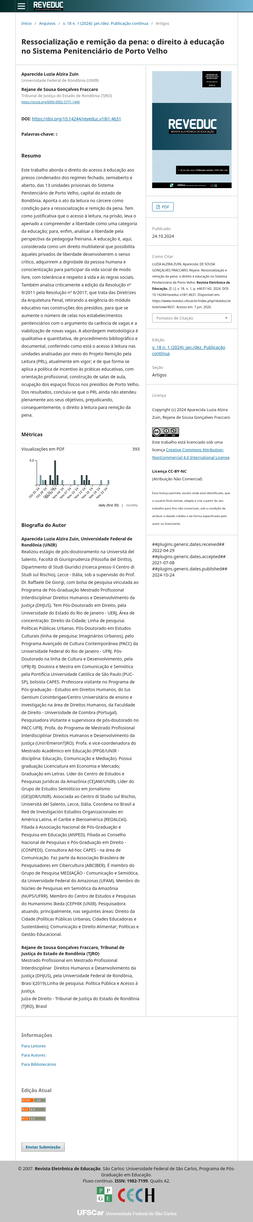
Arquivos (47, 23)
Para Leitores (33, 1046)
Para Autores (33, 1055)
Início (26, 23)
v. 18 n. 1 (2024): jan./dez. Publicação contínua (105, 23)
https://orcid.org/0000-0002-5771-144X (50, 102)
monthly (132, 505)
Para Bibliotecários (38, 1064)
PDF (165, 207)
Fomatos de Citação (174, 318)
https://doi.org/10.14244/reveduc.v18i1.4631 (76, 119)
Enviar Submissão (43, 1147)
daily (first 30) (109, 505)
